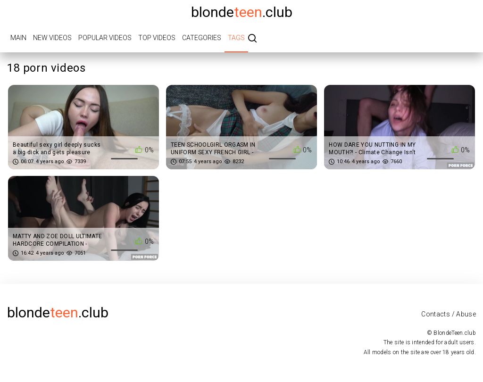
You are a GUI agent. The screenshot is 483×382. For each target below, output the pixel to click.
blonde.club (241, 12)
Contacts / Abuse (448, 314)
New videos (52, 38)
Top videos (156, 38)
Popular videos (105, 38)
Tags (236, 38)
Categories (201, 38)
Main (18, 38)
